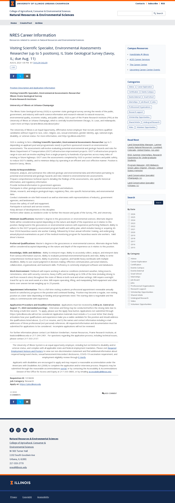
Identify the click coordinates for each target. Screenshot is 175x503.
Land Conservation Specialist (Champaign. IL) (141, 176)
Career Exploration (144, 87)
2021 (133, 229)
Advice (131, 87)
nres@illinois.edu (18, 467)
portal (63, 368)
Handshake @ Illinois (139, 54)
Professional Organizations (140, 107)
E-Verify (82, 357)
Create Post (26, 23)
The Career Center (138, 64)
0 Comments (15, 395)
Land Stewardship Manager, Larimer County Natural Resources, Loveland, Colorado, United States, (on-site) (145, 147)
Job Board (145, 102)
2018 (133, 238)
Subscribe (153, 3)
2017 (133, 241)
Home (14, 23)
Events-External (135, 97)
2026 (133, 214)
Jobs (13, 67)
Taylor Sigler (40, 62)
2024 (133, 220)
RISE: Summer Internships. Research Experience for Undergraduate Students (145, 157)
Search (160, 13)
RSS (163, 3)
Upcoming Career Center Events (145, 69)
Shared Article (134, 122)
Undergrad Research (151, 122)
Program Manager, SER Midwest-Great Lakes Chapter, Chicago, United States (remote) (145, 168)
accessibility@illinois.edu (100, 371)
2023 (133, 223)
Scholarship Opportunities (139, 117)
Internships (133, 102)
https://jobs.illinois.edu (30, 384)
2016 (133, 244)
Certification (133, 92)
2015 (133, 247)
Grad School (149, 97)
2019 (133, 235)
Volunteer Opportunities (146, 127)
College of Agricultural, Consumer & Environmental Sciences (40, 11)
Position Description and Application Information (32, 87)
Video (131, 127)
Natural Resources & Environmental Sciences (42, 15)
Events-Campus (148, 92)
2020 (133, 232)
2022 (133, 226)
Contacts (140, 3)
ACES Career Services (140, 59)
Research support (136, 112)
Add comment (109, 393)
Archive (39, 23)
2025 (133, 217)
